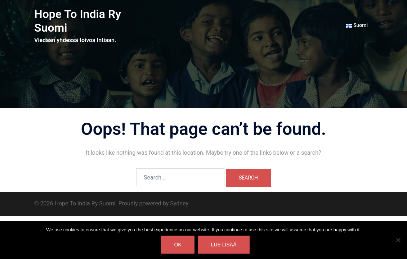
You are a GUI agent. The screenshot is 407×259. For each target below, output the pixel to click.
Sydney (179, 203)
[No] (398, 240)
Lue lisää (224, 244)
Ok (177, 244)
